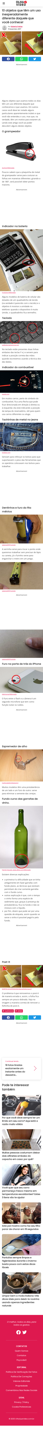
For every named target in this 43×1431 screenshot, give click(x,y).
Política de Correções (21, 1376)
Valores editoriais (21, 1381)
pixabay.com (6, 453)
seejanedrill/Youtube (9, 545)
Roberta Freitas (16, 26)
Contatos (21, 1355)
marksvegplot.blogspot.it (10, 783)
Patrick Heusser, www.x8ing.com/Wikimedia (16, 870)
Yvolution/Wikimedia (9, 293)
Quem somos (21, 1350)
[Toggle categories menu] (3, 3)
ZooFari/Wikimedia (8, 168)
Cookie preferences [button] (21, 1406)
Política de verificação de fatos (21, 1372)
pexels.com (5, 394)
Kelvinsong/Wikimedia (9, 694)
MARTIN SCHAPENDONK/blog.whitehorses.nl (16, 989)
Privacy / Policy (21, 1402)
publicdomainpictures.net (10, 345)
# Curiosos (8, 1011)
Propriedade (22, 1385)
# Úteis (18, 1011)
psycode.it (22, 1360)
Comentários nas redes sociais (21, 1390)
